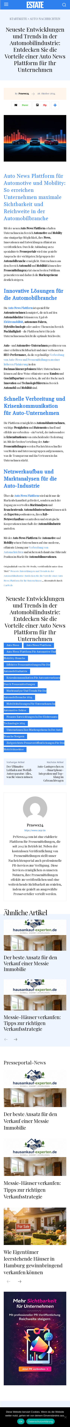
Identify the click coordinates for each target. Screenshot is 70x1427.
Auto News (13, 645)
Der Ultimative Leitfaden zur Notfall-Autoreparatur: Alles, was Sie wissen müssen (19, 772)
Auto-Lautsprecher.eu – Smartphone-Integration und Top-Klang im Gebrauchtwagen (50, 773)
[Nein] (65, 1417)
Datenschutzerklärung (40, 1421)
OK (21, 1421)
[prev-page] (8, 1039)
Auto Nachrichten (45, 19)
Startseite (18, 19)
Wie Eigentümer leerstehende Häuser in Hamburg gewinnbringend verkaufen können (33, 1262)
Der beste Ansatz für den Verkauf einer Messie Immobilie (30, 963)
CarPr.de (8, 585)
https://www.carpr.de (35, 830)
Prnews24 (23, 94)
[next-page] (17, 1039)
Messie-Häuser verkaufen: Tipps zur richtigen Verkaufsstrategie (32, 1023)
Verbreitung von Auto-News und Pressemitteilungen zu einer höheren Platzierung (34, 359)
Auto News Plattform (38, 645)
